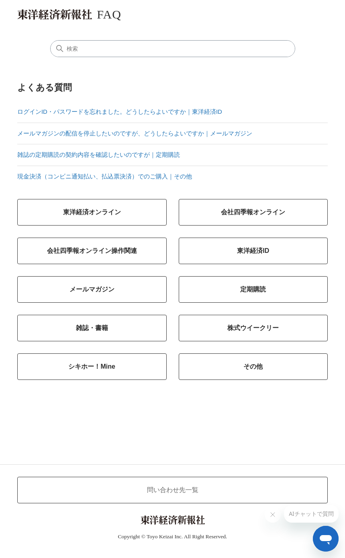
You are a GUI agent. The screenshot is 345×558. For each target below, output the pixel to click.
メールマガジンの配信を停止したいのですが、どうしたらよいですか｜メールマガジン (134, 133)
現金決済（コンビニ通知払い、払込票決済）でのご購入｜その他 (104, 176)
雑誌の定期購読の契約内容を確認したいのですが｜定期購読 (98, 154)
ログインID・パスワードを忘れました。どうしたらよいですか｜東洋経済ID (119, 111)
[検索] (173, 49)
